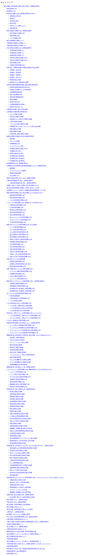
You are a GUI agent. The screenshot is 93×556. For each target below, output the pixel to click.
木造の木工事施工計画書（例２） (19, 57)
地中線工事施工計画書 (16, 391)
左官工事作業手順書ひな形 (17, 246)
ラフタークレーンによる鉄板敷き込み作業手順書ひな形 (25, 330)
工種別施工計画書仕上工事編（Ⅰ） (16, 43)
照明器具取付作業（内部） (17, 484)
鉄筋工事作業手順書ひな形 (17, 214)
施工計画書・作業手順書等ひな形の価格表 (18, 504)
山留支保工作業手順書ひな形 (18, 205)
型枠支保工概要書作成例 (16, 97)
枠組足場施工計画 (15, 35)
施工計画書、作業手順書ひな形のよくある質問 (20, 509)
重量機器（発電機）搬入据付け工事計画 (21, 428)
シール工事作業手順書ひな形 (18, 227)
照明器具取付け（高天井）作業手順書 (20, 487)
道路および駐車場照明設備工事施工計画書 (21, 430)
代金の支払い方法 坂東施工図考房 (16, 502)
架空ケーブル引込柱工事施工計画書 (19, 453)
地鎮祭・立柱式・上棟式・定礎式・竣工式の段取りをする (23, 185)
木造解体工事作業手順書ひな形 (18, 283)
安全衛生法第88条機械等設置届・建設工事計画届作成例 (22, 84)
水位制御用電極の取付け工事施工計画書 (21, 465)
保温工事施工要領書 (15, 357)
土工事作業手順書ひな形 (16, 207)
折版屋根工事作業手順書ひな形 (18, 241)
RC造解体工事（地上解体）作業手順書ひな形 (22, 291)
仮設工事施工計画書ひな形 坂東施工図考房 (19, 30)
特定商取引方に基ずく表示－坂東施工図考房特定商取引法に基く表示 (26, 548)
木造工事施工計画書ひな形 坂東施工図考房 (19, 47)
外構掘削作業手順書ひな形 (17, 273)
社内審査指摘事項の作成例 (17, 104)
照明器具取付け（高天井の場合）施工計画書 (22, 440)
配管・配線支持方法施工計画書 (18, 457)
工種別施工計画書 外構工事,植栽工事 (17, 111)
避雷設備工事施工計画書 (16, 396)
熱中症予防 (13, 23)
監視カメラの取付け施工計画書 (18, 470)
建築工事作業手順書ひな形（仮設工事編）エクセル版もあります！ (25, 192)
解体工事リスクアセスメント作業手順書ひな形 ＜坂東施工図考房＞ (26, 281)
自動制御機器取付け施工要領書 (18, 364)
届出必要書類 (13, 99)
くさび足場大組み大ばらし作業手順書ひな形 (19, 303)
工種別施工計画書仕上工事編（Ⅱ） (16, 45)
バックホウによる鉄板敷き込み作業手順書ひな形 (23, 327)
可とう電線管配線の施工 (16, 462)
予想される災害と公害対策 (17, 340)
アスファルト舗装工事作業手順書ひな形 (21, 271)
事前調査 (12, 138)
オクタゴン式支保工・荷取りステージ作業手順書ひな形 (25, 318)
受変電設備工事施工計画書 (17, 394)
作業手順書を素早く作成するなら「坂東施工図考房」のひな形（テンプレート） (29, 543)
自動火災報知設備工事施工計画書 (19, 413)
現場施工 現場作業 (15, 72)
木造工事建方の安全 (15, 62)
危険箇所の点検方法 (15, 16)
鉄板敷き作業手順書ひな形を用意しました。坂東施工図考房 (23, 322)
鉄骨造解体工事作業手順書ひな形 (19, 286)
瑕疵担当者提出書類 (15, 173)
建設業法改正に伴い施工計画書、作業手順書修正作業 (21, 531)
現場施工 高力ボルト (16, 77)
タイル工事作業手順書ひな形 (18, 229)
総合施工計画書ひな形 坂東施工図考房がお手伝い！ (21, 13)
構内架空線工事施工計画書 (17, 403)
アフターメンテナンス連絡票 (18, 170)
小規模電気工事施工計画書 (17, 433)
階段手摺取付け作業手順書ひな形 (19, 236)
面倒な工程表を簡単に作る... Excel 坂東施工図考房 (21, 178)
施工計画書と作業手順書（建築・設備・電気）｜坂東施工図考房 (21, 6)
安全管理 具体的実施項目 (17, 337)
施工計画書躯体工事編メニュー (15, 40)
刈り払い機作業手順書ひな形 (18, 276)
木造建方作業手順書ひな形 (17, 65)
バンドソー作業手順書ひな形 (18, 372)
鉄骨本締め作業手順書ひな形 (18, 266)
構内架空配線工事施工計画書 (18, 443)
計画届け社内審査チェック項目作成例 (20, 89)
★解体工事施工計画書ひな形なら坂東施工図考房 (20, 136)
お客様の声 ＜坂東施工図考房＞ (16, 511)
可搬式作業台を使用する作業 (18, 480)
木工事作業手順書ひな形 (16, 244)
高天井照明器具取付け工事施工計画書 (20, 418)
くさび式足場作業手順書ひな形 (18, 200)
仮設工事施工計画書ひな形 (17, 33)
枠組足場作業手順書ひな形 (17, 197)
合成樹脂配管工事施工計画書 (18, 401)
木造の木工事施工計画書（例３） (19, 60)
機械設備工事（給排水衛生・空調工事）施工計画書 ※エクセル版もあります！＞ (29, 335)
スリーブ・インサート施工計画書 (19, 342)
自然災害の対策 (14, 20)
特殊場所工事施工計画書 (16, 399)
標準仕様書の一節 (12, 8)
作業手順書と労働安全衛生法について (17, 519)
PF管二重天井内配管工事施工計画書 (20, 455)
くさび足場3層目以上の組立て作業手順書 (21, 308)
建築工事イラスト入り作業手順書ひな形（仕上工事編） (22, 224)
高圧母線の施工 (14, 475)
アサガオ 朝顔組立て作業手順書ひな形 (18, 320)
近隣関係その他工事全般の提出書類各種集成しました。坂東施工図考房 (26, 165)
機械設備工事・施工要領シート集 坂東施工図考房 (21, 367)
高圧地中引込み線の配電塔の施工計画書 (21, 472)
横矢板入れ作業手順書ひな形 (18, 209)
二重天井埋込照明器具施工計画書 (19, 460)
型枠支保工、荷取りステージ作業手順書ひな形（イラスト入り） (24, 313)
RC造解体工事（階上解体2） (18, 160)
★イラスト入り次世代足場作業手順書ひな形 (19, 293)
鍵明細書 (12, 168)
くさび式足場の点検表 (16, 300)
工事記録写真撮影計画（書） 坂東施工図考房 (20, 180)
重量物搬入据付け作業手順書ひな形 (19, 384)
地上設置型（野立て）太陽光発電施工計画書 (22, 497)
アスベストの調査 (15, 141)
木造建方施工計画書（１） (17, 50)
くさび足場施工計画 (15, 38)
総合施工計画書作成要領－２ (15, 524)
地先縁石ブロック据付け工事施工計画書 (21, 119)
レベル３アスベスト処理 (16, 146)
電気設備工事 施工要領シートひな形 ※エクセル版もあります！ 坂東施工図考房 (30, 445)
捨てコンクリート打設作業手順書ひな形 (21, 217)
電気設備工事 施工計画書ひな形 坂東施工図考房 (21, 389)
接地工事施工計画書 (15, 408)
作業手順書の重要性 (12, 538)
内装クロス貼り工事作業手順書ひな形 (20, 256)
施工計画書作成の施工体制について (16, 536)
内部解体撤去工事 (15, 143)
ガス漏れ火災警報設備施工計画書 (19, 416)
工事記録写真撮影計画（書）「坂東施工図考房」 (23, 182)
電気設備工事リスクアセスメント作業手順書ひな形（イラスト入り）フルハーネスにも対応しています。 (36, 477)
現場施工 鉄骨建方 (15, 74)
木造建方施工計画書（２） (17, 52)
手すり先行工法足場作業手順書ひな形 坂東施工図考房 (22, 516)
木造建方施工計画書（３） (17, 55)
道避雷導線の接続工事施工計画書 (19, 467)
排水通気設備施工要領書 (16, 349)
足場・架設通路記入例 (16, 94)
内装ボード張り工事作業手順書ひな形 (20, 254)
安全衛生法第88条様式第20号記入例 (19, 87)
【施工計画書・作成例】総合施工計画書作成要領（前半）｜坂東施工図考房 (28, 521)
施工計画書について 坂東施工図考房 (17, 526)
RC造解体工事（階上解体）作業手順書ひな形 (22, 288)
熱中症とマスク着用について (18, 25)
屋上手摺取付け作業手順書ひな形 (19, 234)
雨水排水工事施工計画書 (16, 116)
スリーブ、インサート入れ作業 (18, 489)
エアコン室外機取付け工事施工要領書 (20, 362)
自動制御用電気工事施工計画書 (18, 426)
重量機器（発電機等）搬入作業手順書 (20, 492)
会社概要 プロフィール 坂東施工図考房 (18, 514)
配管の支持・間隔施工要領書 (18, 352)
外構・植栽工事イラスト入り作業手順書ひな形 (20, 268)
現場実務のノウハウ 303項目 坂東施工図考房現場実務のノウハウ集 (26, 190)
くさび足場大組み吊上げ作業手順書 (19, 310)
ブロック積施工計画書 (16, 114)
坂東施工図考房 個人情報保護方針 (16, 551)
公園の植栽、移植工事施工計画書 (19, 133)
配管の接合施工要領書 (16, 345)
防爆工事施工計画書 (15, 423)
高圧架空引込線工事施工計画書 (18, 450)
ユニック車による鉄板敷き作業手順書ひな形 (22, 325)
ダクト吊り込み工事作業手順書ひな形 (20, 376)
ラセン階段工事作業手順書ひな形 (19, 232)
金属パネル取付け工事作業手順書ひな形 (21, 239)
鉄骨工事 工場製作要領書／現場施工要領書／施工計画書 (23, 67)
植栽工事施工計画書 (15, 128)
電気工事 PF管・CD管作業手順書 (19, 482)
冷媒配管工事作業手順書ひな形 (18, 379)
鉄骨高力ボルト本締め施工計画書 (19, 82)
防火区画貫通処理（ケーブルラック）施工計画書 (23, 438)
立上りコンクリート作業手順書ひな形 (20, 219)
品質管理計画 (13, 28)
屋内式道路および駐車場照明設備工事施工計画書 (23, 448)
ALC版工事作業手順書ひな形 (18, 222)
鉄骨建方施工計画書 (15, 79)
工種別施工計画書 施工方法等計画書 (17, 109)
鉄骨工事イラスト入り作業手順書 (16, 259)
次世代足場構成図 (15, 295)
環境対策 (12, 18)
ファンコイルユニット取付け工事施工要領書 (22, 354)
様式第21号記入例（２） (16, 106)
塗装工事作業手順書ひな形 (17, 249)
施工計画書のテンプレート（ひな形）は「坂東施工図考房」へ (24, 534)
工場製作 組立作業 (15, 70)
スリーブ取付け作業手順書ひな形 (19, 374)
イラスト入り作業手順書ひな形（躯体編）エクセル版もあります (24, 202)
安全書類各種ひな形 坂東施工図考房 (17, 163)
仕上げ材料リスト (15, 175)
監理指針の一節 (11, 11)
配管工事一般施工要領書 (16, 347)
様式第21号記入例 (15, 101)
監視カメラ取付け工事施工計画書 (19, 421)
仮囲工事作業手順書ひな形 (17, 195)
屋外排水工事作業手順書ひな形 (18, 386)
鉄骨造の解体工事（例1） (17, 153)
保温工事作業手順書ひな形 (17, 381)
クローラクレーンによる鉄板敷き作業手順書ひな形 (24, 332)
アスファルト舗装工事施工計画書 (19, 124)
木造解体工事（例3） (16, 151)
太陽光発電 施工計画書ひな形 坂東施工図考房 (20, 494)
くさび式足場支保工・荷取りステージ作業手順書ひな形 (25, 315)
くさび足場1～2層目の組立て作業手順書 (21, 305)
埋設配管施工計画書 (15, 435)
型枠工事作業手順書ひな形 (17, 212)
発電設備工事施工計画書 (16, 406)
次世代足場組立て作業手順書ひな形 (19, 298)
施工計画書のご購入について (15, 507)
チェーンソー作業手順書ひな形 (18, 278)
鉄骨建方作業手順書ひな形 (17, 261)
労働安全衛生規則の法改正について (16, 529)
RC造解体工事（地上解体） (17, 158)
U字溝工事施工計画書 (16, 121)
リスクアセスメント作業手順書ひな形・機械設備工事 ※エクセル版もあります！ (29, 369)
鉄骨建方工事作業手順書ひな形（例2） (20, 263)
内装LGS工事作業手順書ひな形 (18, 251)
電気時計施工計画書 (15, 411)
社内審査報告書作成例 (16, 92)
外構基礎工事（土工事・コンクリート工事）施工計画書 (25, 126)
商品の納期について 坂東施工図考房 (17, 499)
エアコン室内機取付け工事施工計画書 (20, 359)
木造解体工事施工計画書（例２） (19, 148)
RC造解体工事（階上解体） (17, 155)
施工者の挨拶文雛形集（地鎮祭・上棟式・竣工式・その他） (23, 187)
